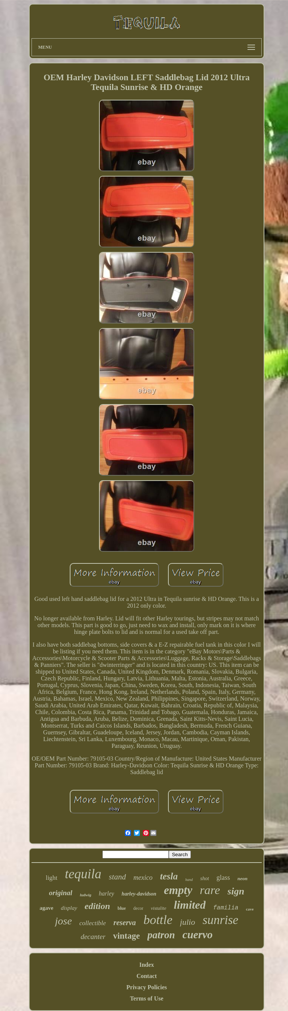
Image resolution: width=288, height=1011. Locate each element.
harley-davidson (139, 894)
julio (187, 922)
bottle (157, 920)
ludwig (86, 895)
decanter (93, 937)
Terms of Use (146, 998)
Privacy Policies (146, 987)
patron (161, 935)
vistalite (158, 908)
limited (190, 905)
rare (210, 890)
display (69, 908)
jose (63, 921)
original (60, 893)
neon (242, 878)
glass (223, 877)
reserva (124, 922)
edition (97, 906)
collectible (93, 923)
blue (122, 908)
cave (250, 909)
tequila (83, 874)
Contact (146, 976)
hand (189, 880)
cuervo (198, 935)
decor (139, 908)
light (51, 877)
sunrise (220, 920)
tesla (169, 876)
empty (178, 890)
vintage (126, 936)
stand (117, 876)
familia (225, 908)
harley (106, 893)
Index (146, 965)
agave (47, 908)
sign (236, 891)
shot (204, 878)
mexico (143, 877)
